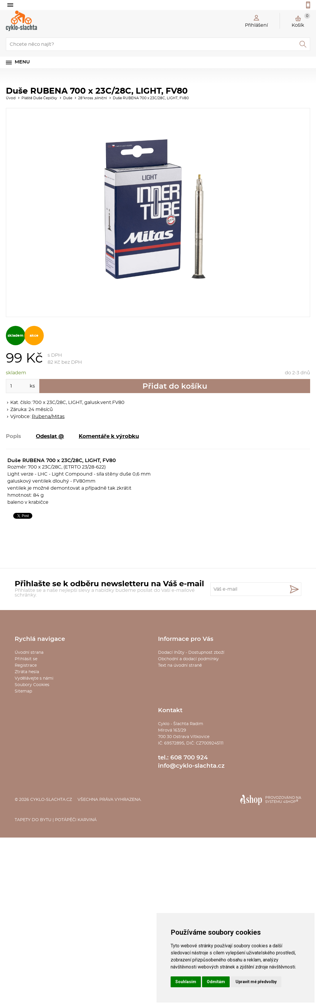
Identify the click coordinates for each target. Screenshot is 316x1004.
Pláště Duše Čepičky (39, 98)
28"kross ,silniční (92, 98)
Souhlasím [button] (185, 981)
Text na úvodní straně (180, 665)
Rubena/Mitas (48, 416)
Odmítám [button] (216, 981)
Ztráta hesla (27, 672)
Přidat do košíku (174, 386)
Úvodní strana (29, 653)
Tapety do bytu (33, 820)
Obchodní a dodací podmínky (188, 659)
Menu (22, 62)
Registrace (26, 665)
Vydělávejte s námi (34, 678)
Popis (13, 436)
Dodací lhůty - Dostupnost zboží (191, 653)
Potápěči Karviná (76, 820)
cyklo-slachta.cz (51, 800)
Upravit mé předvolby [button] (256, 981)
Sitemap (23, 691)
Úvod (11, 98)
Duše (67, 98)
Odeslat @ (50, 436)
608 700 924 (189, 758)
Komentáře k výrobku (109, 436)
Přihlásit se (26, 659)
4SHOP (290, 801)
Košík (301, 20)
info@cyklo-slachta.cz (191, 766)
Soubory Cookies (32, 685)
